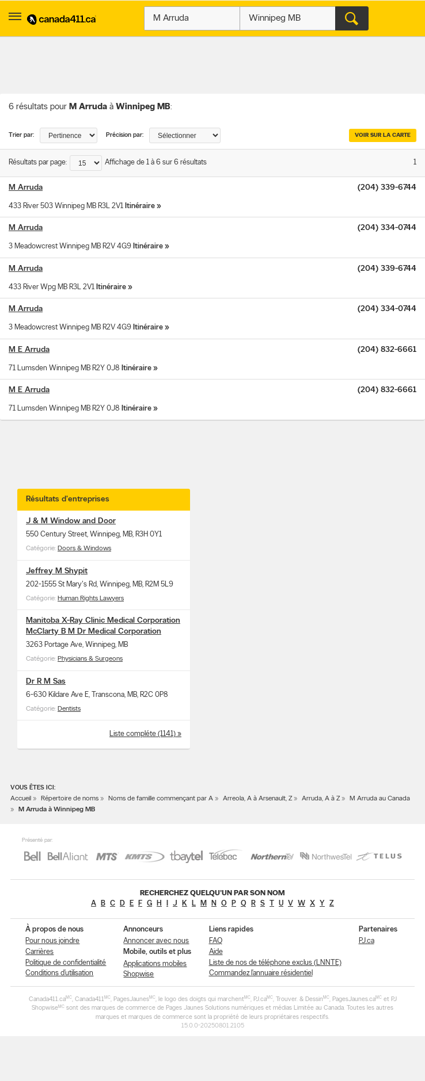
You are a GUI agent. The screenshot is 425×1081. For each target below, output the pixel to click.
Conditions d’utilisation (59, 973)
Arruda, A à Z (321, 798)
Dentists (69, 709)
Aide (216, 952)
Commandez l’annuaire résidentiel (261, 973)
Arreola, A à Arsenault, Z (257, 798)
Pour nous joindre (52, 941)
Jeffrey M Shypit (57, 571)
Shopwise (138, 974)
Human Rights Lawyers (91, 598)
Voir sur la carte (383, 135)
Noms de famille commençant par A (160, 798)
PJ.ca (366, 941)
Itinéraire (140, 206)
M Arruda (26, 187)
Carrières (39, 952)
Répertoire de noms (69, 798)
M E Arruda (29, 350)
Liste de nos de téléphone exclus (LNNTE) (275, 963)
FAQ (215, 941)
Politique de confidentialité (65, 963)
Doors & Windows (84, 548)
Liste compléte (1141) (143, 734)
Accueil (20, 798)
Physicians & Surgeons (90, 659)
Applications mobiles (155, 964)
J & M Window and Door (71, 521)
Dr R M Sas (46, 681)
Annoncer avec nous (156, 941)
